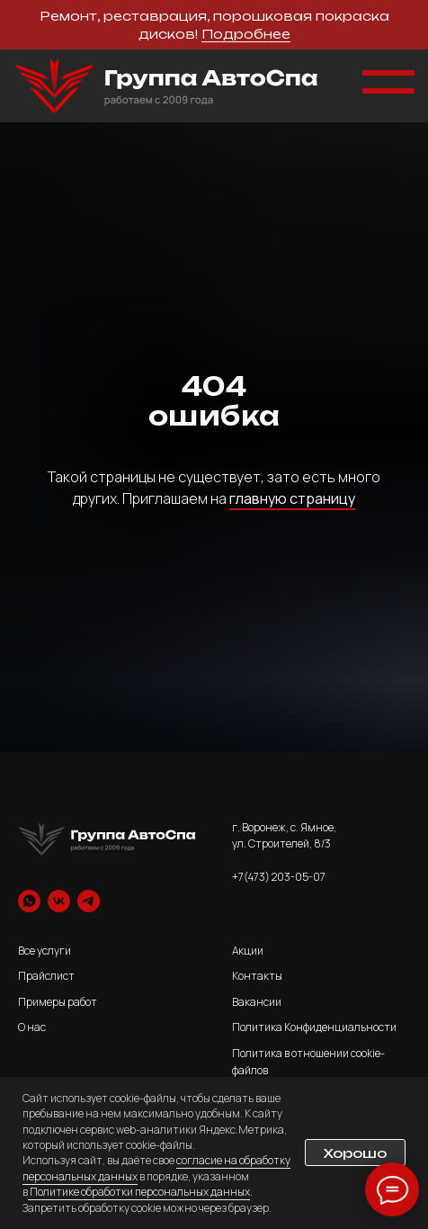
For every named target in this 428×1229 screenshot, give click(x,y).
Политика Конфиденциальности (314, 1027)
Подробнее (245, 33)
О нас (32, 1027)
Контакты (257, 975)
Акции (247, 950)
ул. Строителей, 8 (276, 843)
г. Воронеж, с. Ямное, (284, 827)
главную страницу (292, 498)
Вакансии (256, 1001)
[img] (166, 86)
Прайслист (46, 975)
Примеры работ (57, 1001)
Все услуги (44, 950)
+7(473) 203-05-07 (278, 876)
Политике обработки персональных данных (139, 1191)
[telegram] (88, 901)
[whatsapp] (29, 901)
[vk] (59, 901)
